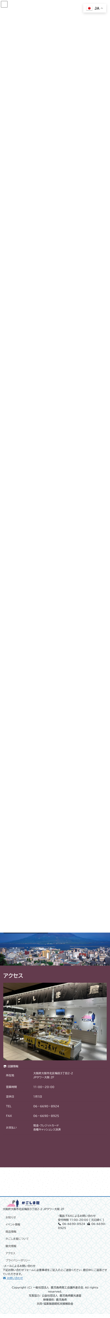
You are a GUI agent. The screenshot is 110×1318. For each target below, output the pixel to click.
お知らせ (11, 1221)
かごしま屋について (17, 1243)
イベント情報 (13, 1228)
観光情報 (11, 1250)
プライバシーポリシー (18, 1264)
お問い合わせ (13, 1282)
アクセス (10, 1257)
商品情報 (11, 1235)
